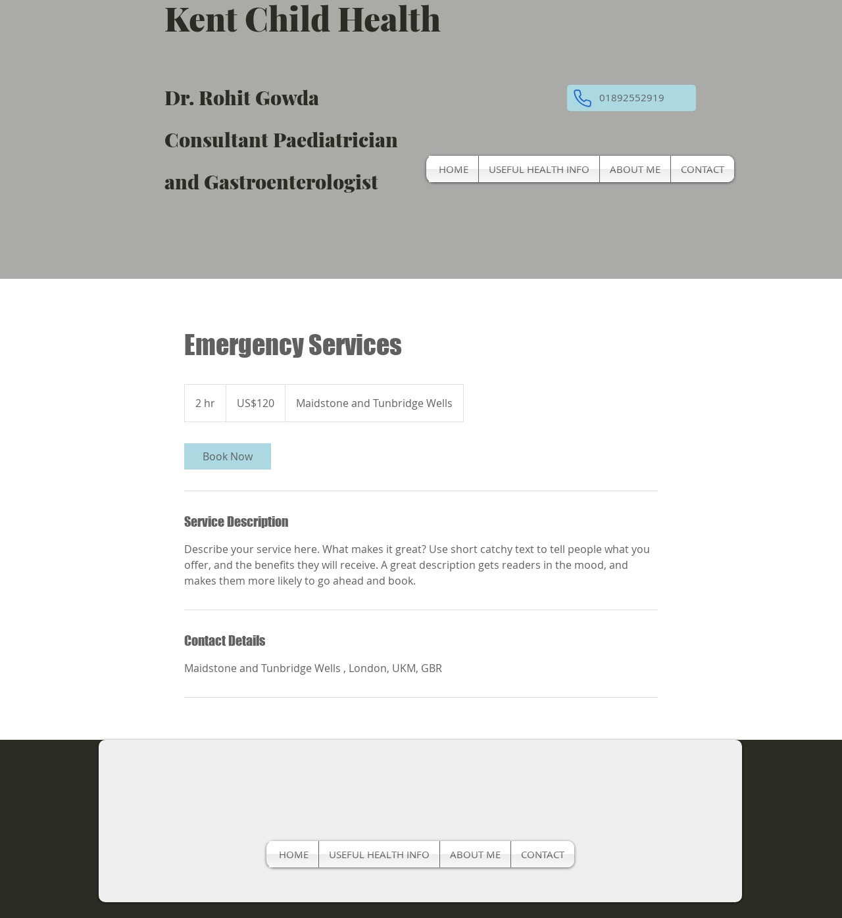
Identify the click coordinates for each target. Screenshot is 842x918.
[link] (227, 456)
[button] (631, 98)
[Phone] (582, 98)
